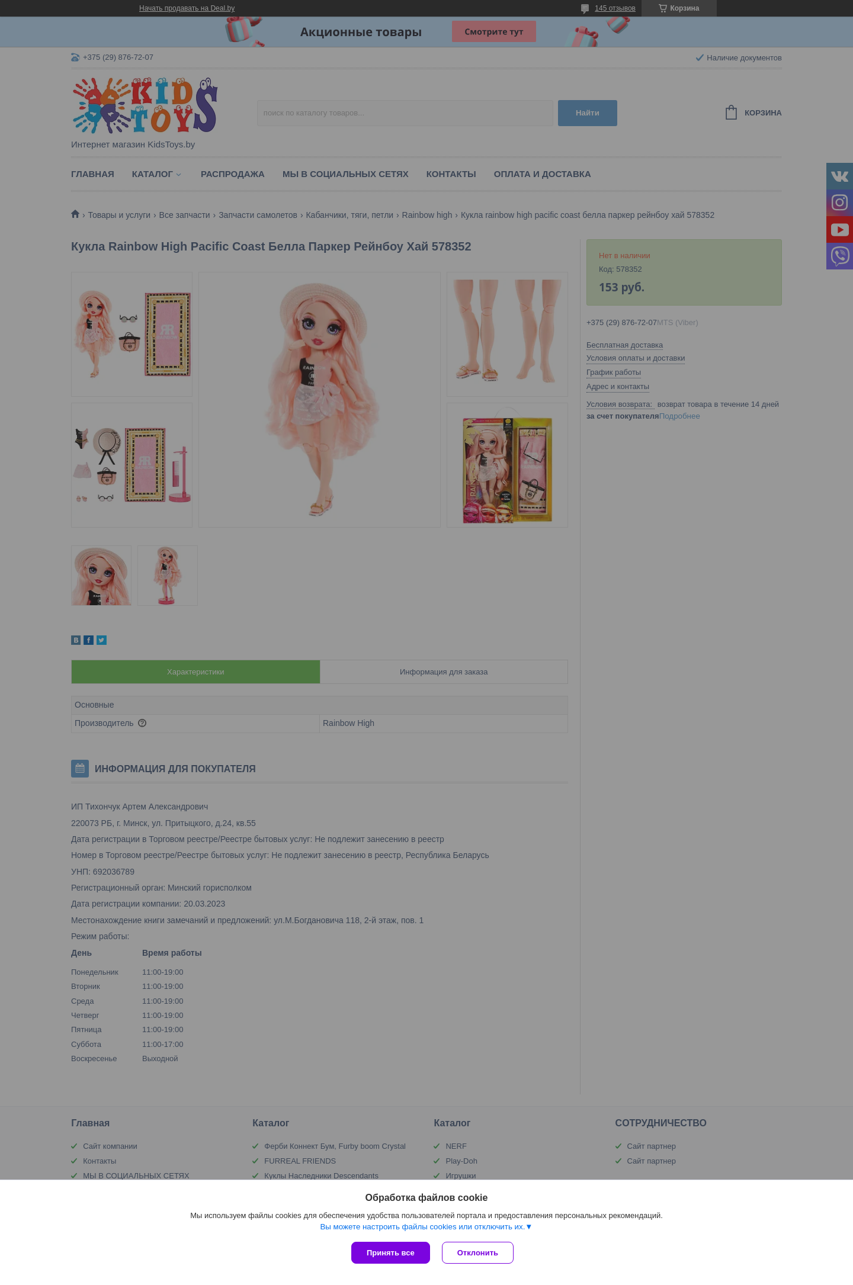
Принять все (391, 1252)
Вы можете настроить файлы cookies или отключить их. (422, 1226)
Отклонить (477, 1252)
